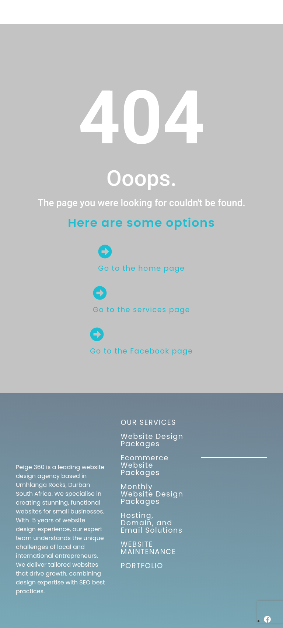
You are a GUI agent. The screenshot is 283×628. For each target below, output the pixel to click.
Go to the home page (141, 268)
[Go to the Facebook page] (97, 334)
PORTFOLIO (142, 566)
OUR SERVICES (148, 422)
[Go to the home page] (105, 252)
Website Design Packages (152, 440)
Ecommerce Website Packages (145, 465)
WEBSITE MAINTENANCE (148, 548)
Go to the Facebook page (141, 351)
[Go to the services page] (100, 293)
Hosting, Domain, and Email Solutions (152, 523)
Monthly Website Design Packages (152, 494)
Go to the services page (141, 310)
